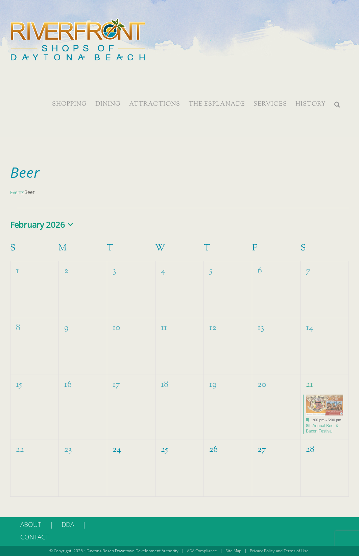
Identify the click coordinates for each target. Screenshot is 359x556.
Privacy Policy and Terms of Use (279, 551)
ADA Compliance (202, 551)
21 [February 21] (309, 384)
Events (17, 192)
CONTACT (34, 537)
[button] (337, 104)
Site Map (233, 551)
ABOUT (30, 524)
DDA (68, 524)
